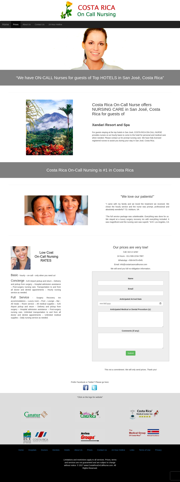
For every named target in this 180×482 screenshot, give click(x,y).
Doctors (44, 450)
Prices (15, 24)
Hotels (67, 450)
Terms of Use (144, 450)
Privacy (158, 450)
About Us (27, 24)
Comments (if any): (130, 331)
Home (5, 24)
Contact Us (39, 24)
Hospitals (32, 450)
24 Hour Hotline (55, 24)
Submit (131, 353)
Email (130, 289)
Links (132, 450)
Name (130, 278)
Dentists (56, 450)
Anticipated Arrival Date (131, 299)
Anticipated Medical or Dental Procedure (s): (130, 309)
